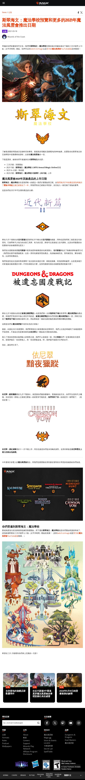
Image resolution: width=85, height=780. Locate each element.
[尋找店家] (38, 723)
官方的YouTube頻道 (59, 49)
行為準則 (14, 775)
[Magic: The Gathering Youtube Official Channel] (70, 723)
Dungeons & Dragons (70, 736)
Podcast (5, 743)
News (4, 12)
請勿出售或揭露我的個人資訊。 (49, 775)
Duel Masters (70, 740)
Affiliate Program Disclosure (30, 752)
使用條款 (5, 775)
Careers (26, 740)
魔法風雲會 (48, 735)
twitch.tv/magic (36, 49)
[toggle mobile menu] (4, 3)
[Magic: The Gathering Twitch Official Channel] (63, 723)
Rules (4, 740)
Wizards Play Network (28, 747)
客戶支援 (32, 775)
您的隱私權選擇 (58, 775)
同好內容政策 (40, 775)
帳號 (25, 737)
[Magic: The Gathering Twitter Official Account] (55, 723)
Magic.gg (47, 737)
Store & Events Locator (50, 741)
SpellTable (48, 751)
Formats (5, 737)
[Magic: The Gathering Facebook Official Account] (47, 723)
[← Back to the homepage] (42, 3)
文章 (4, 735)
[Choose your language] (73, 775)
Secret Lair (48, 748)
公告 (10, 12)
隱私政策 (23, 775)
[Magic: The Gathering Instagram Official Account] (78, 723)
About (25, 735)
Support (26, 743)
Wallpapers (7, 746)
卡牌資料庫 (48, 746)
